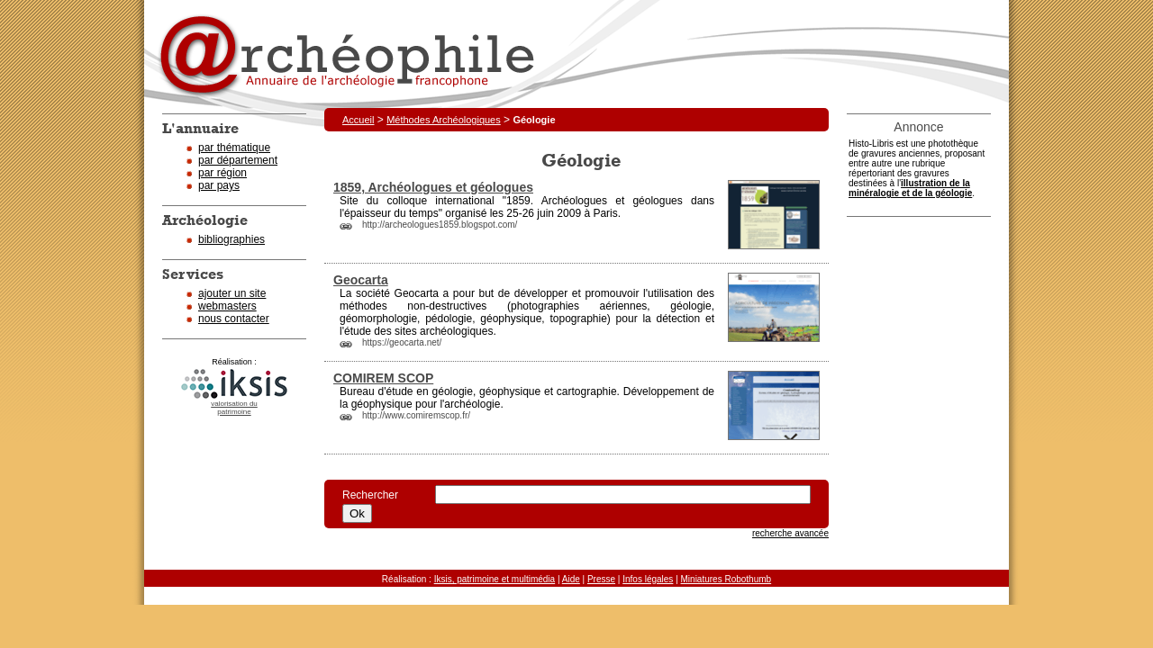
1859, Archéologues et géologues (433, 187)
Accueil (358, 119)
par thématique (234, 147)
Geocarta (360, 280)
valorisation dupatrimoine (234, 408)
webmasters (227, 306)
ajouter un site (232, 293)
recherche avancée (790, 533)
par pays (219, 185)
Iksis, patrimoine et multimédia (495, 579)
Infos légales (647, 579)
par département (237, 160)
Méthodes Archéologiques (443, 119)
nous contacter (233, 318)
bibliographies (231, 239)
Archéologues (574, 200)
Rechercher (379, 495)
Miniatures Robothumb (726, 579)
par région (222, 172)
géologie (690, 306)
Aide (571, 579)
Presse (601, 579)
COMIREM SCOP (383, 378)
